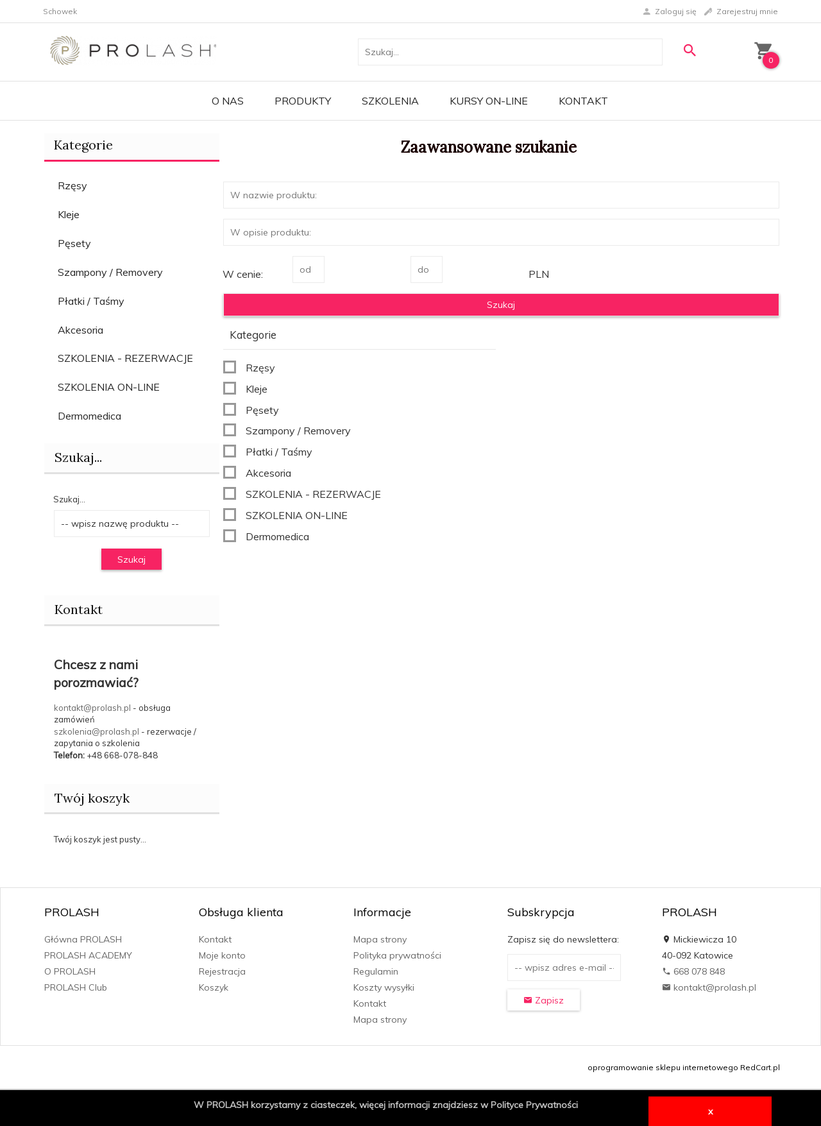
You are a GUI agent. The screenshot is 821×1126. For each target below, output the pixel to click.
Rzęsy (72, 185)
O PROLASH (70, 971)
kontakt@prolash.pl (92, 708)
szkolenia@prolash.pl (96, 731)
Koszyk (213, 987)
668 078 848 (693, 971)
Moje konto (222, 955)
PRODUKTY (303, 100)
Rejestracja (222, 971)
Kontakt (583, 100)
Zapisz (543, 1000)
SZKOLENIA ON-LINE (109, 386)
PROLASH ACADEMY (88, 955)
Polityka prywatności (397, 955)
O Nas (228, 100)
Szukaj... (69, 499)
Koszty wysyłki (383, 987)
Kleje (69, 214)
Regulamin (375, 971)
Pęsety (74, 243)
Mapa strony (380, 939)
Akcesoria (80, 329)
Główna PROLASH (83, 939)
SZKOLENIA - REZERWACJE (125, 358)
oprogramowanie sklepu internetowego (663, 1067)
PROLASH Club (75, 987)
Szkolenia (390, 100)
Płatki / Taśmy (91, 300)
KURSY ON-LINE (489, 100)
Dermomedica (89, 415)
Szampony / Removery (110, 272)
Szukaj (131, 559)
